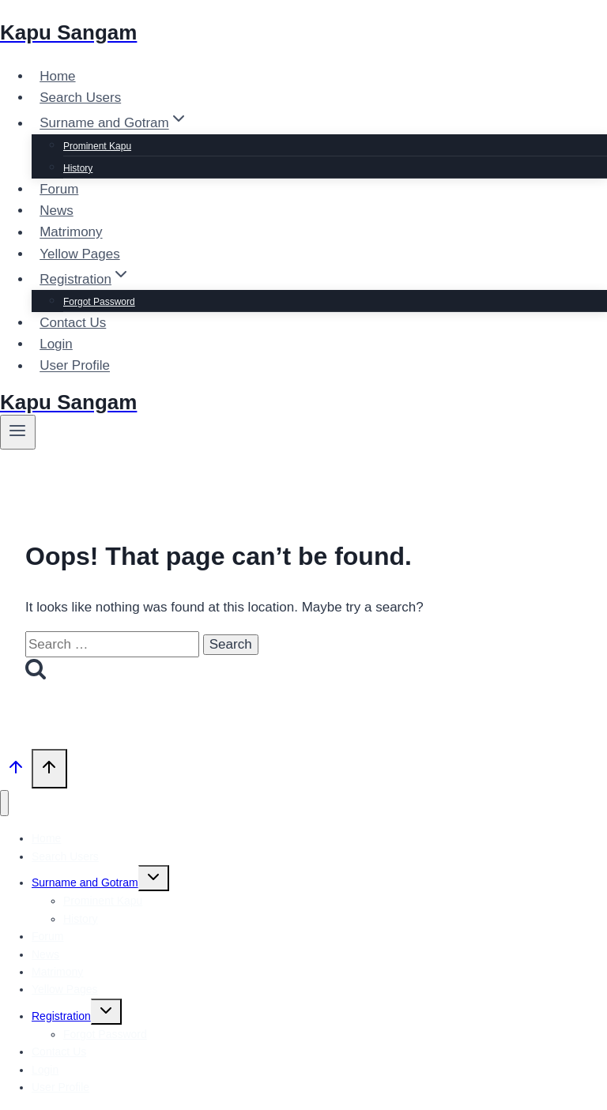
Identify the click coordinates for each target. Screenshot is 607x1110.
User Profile (75, 366)
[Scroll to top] (16, 770)
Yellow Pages (79, 254)
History (77, 168)
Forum (59, 189)
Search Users (80, 97)
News (57, 210)
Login (56, 344)
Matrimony (71, 232)
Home (57, 76)
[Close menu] (4, 803)
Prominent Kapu (97, 146)
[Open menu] (18, 432)
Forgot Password (99, 301)
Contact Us (73, 322)
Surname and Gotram (85, 882)
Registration (61, 1016)
